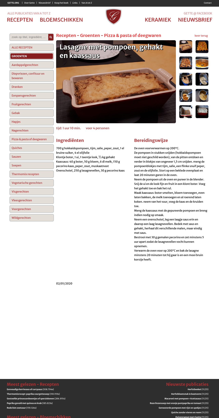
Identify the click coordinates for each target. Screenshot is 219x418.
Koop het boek (61, 3)
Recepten (66, 35)
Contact (207, 3)
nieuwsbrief (195, 19)
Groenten (90, 35)
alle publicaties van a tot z (28, 13)
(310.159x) (33, 394)
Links (75, 3)
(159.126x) (21, 408)
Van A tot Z (87, 3)
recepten (20, 19)
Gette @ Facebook (198, 13)
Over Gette (29, 3)
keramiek (158, 19)
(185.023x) (30, 403)
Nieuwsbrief (44, 3)
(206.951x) (36, 398)
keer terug (201, 35)
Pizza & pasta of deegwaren (132, 35)
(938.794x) (30, 389)
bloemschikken (61, 19)
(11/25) (198, 389)
